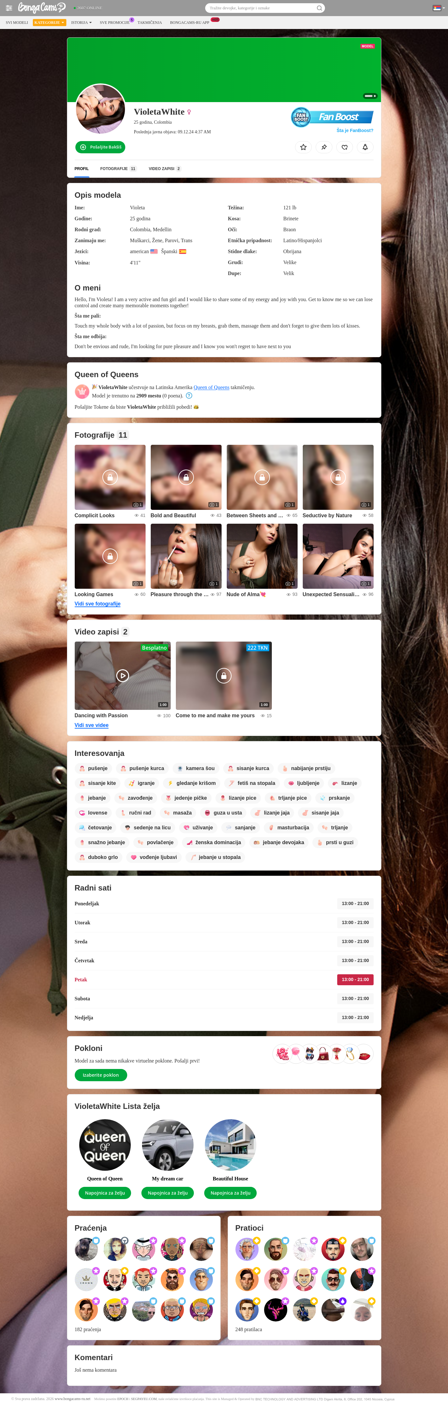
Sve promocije (116, 22)
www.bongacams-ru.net (73, 1399)
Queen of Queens (211, 387)
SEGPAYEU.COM (144, 1399)
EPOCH (122, 1399)
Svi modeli (17, 22)
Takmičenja (150, 22)
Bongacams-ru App (191, 22)
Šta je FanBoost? (355, 130)
